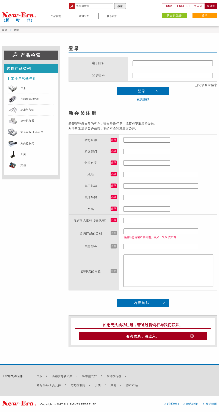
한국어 (198, 6)
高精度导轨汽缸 (62, 377)
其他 (113, 386)
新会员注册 (174, 15)
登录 (205, 15)
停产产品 (132, 386)
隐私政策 (192, 404)
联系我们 (173, 404)
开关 (98, 386)
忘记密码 (143, 99)
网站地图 (211, 404)
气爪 (39, 377)
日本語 (168, 6)
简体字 (211, 6)
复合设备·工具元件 (48, 386)
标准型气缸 (89, 377)
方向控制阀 (78, 386)
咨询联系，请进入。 (143, 336)
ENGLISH (183, 6)
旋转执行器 (114, 377)
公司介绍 (84, 15)
